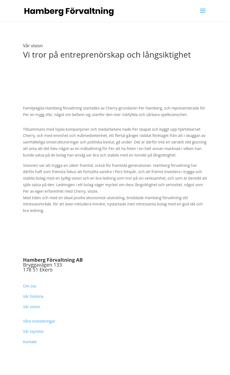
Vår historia (33, 296)
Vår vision (31, 306)
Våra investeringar (39, 321)
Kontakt (30, 341)
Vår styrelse (33, 331)
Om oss (29, 286)
